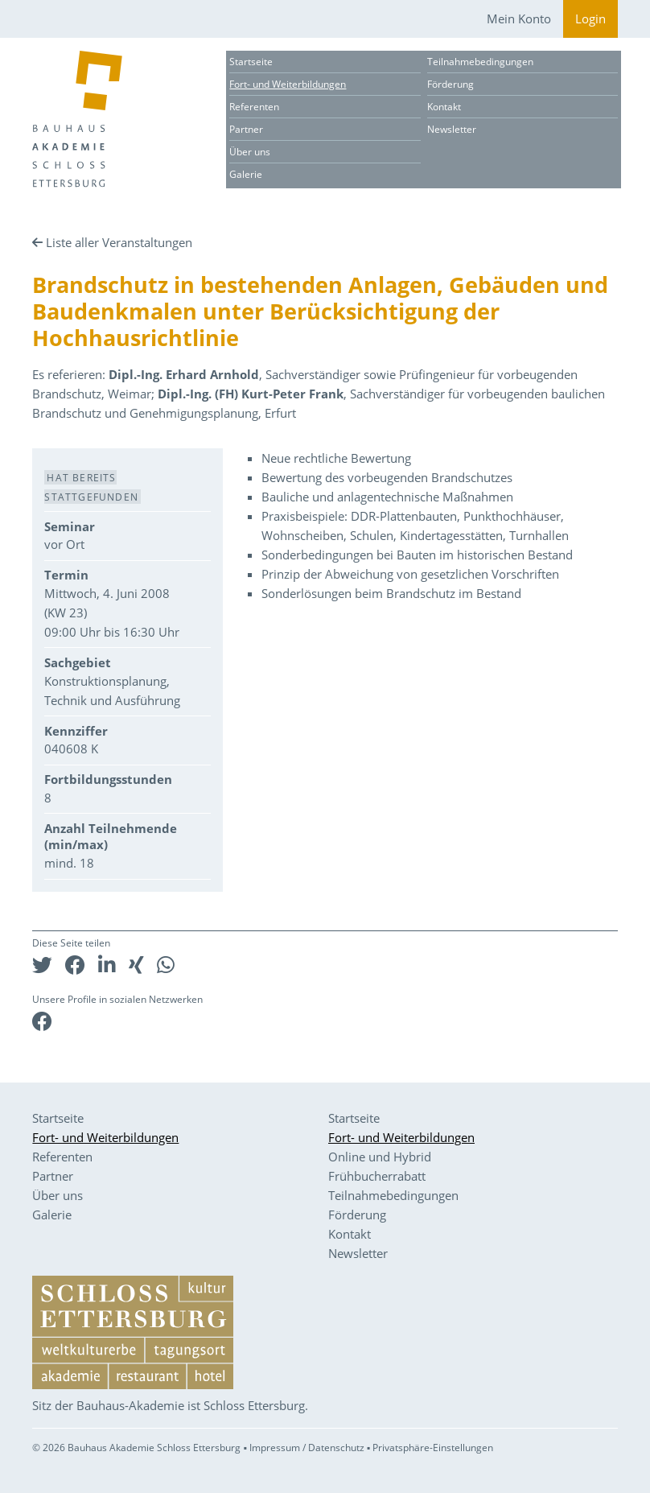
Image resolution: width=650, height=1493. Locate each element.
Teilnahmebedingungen (480, 61)
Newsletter (451, 129)
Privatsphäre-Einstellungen (432, 1447)
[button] (42, 964)
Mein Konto (519, 18)
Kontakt (444, 106)
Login (590, 18)
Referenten (254, 106)
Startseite (251, 61)
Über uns (249, 152)
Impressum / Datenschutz (306, 1447)
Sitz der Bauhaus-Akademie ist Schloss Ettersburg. (170, 1405)
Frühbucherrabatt (377, 1176)
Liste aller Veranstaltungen (119, 242)
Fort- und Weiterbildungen (287, 84)
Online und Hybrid (379, 1157)
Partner (246, 129)
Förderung (450, 84)
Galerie (245, 174)
